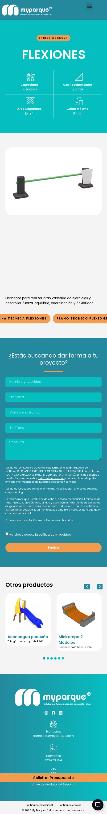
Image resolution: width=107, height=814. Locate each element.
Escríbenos (54, 731)
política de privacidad (51, 478)
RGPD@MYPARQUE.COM (19, 509)
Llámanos (53, 756)
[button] (89, 6)
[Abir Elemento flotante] (97, 804)
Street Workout (53, 38)
